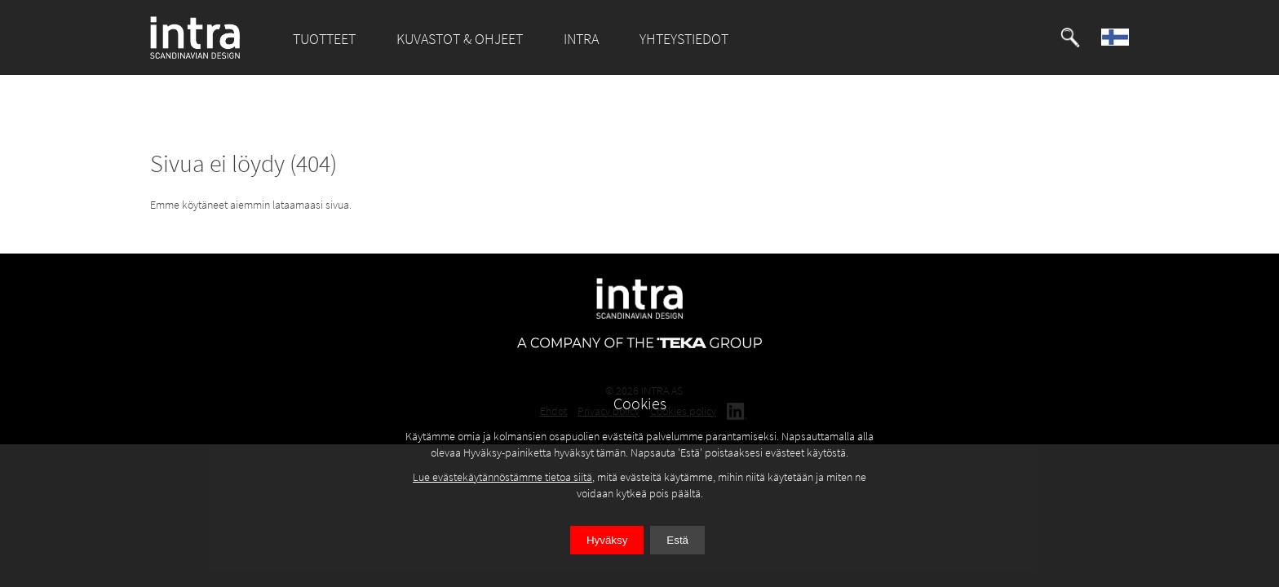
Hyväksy (606, 540)
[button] (1070, 37)
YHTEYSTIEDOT (684, 38)
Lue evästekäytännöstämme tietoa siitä (502, 477)
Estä (677, 540)
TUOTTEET (324, 38)
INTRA (581, 38)
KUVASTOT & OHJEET (459, 38)
